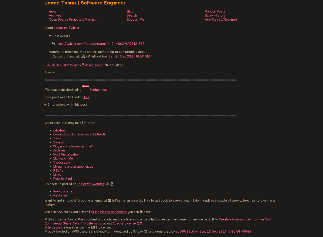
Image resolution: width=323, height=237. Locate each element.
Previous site (63, 191)
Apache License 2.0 (127, 223)
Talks (57, 138)
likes (86, 97)
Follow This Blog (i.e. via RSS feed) (79, 134)
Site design (53, 227)
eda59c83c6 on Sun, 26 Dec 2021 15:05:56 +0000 (214, 231)
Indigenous (95, 90)
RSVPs (58, 170)
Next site (60, 195)
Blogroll (58, 142)
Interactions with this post (67, 105)
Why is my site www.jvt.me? (73, 146)
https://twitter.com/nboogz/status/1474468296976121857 (100, 44)
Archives (59, 150)
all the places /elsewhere (109, 212)
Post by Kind (62, 179)
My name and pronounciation (74, 166)
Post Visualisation (66, 154)
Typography (62, 162)
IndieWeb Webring (91, 184)
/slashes (59, 130)
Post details (61, 36)
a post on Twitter (66, 28)
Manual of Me (63, 158)
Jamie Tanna (94, 65)
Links (57, 175)
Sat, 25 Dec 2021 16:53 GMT (130, 56)
